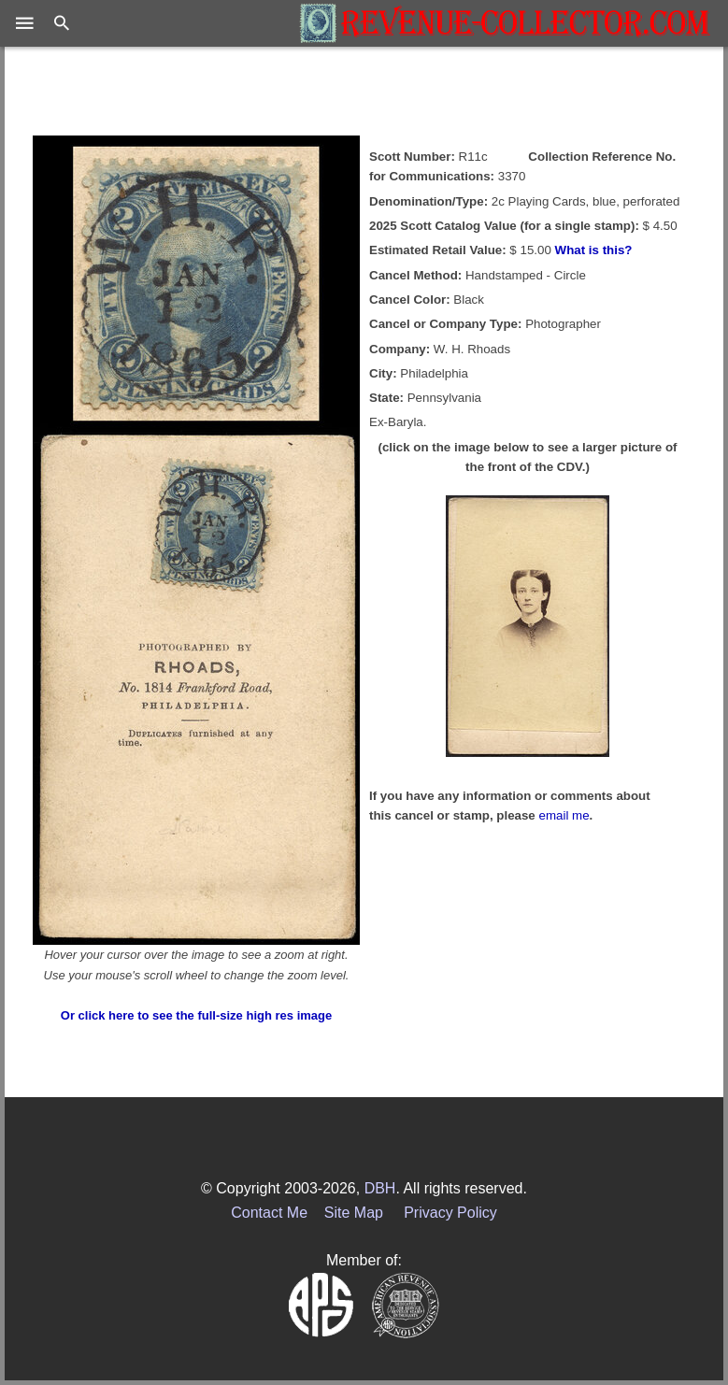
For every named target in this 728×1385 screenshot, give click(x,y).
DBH (380, 1188)
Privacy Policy (450, 1213)
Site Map (353, 1213)
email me (564, 815)
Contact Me (269, 1213)
